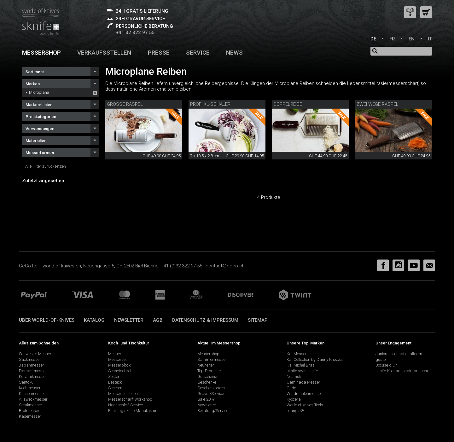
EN (412, 39)
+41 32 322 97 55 (135, 32)
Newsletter (128, 320)
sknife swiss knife (302, 370)
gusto (380, 359)
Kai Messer (297, 353)
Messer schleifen (123, 393)
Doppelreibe (287, 104)
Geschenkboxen (211, 387)
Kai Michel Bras (301, 365)
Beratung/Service (212, 410)
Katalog (94, 320)
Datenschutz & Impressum (205, 320)
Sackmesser (30, 359)
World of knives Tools (305, 405)
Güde (291, 387)
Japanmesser (31, 365)
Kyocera (294, 399)
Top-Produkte (209, 370)
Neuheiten (206, 365)
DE (373, 39)
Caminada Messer (303, 382)
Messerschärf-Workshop (130, 399)
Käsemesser (30, 416)
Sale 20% (205, 399)
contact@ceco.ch (225, 266)
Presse (159, 52)
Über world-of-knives (46, 320)
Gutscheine (207, 376)
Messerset (117, 359)
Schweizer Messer (35, 353)
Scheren (115, 387)
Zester (113, 376)
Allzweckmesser (33, 399)
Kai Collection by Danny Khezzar (315, 359)
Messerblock (119, 365)
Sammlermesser (212, 359)
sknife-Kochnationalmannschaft (403, 370)
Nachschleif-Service (125, 405)
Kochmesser (30, 387)
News (234, 52)
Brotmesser (29, 410)
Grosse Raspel (125, 104)
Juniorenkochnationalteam (398, 353)
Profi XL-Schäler (210, 104)
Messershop (41, 52)
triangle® (295, 410)
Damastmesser (33, 370)
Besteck (115, 382)
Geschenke (206, 382)
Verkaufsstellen (104, 52)
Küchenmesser (32, 393)
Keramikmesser (33, 376)
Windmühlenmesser (304, 393)
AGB (158, 320)
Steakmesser (30, 405)
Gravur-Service (210, 393)
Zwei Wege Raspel (378, 104)
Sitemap (258, 320)
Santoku (26, 382)
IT (430, 39)
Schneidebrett (120, 370)
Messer (114, 353)
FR (392, 39)
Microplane (39, 92)
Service (198, 52)
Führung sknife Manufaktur (132, 410)
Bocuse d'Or (386, 365)
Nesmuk (294, 376)
